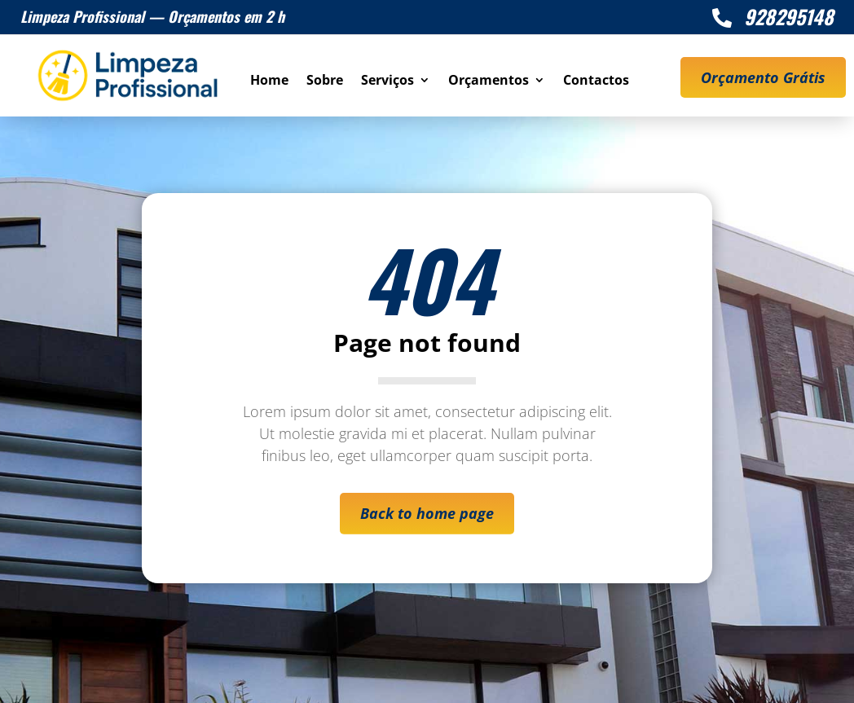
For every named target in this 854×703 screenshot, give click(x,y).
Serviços (387, 81)
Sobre (324, 81)
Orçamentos (488, 81)
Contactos (596, 81)
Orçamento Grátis (763, 77)
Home (269, 81)
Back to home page (427, 513)
